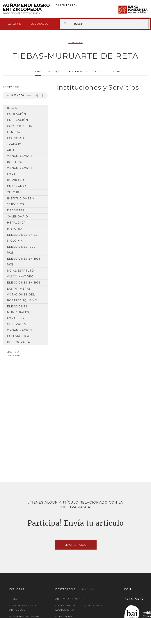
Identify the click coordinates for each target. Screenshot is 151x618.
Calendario (17, 216)
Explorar (14, 23)
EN (75, 5)
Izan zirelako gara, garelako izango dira (78, 607)
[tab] (101, 87)
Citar (98, 71)
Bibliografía (18, 342)
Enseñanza (17, 186)
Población (16, 114)
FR (69, 5)
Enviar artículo (75, 544)
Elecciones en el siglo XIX (22, 237)
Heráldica (16, 222)
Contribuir (116, 71)
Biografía (16, 180)
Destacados (39, 23)
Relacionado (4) (77, 71)
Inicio (12, 107)
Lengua (13, 132)
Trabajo (14, 144)
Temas (14, 598)
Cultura (14, 192)
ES (57, 5)
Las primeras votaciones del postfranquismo (22, 294)
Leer (38, 71)
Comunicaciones (22, 126)
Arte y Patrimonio (69, 598)
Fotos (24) (54, 71)
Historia (14, 228)
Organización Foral (19, 171)
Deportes (15, 210)
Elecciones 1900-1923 (22, 249)
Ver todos (87, 589)
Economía (16, 138)
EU (63, 5)
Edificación (17, 120)
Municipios (75, 42)
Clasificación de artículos (22, 607)
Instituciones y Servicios (20, 201)
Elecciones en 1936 (23, 282)
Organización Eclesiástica (19, 333)
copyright (13, 355)
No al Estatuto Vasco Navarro (20, 273)
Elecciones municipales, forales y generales (18, 315)
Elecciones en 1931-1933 (24, 261)
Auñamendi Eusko (26, 9)
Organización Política (19, 159)
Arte (11, 150)
